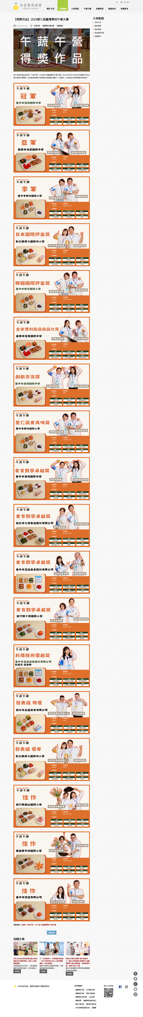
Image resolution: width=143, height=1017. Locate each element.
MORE (17, 971)
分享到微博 (135, 984)
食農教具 (124, 8)
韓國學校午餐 (80, 994)
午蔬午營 (37, 26)
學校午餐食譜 (90, 994)
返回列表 (51, 933)
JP (125, 2)
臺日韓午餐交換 (91, 1004)
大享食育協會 (120, 987)
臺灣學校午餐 (80, 990)
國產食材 (112, 8)
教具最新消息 (99, 33)
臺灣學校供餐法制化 (90, 1001)
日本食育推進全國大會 (82, 1008)
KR (121, 2)
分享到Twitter (135, 979)
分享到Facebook (135, 974)
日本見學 (92, 997)
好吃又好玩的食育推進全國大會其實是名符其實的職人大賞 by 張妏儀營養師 (25, 961)
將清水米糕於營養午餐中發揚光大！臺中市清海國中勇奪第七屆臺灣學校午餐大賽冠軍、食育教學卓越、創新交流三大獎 (78, 962)
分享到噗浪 (135, 994)
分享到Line (135, 989)
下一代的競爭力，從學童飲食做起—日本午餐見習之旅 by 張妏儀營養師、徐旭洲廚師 (51, 961)
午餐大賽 (87, 8)
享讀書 (94, 1008)
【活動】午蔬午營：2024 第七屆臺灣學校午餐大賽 (38, 925)
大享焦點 (75, 8)
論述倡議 (98, 29)
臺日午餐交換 (80, 1004)
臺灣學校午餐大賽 (48, 26)
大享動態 (63, 8)
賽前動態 (60, 26)
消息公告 (98, 22)
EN (128, 2)
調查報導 (98, 26)
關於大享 (50, 8)
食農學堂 (99, 8)
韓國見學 (78, 1001)
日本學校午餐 (90, 990)
